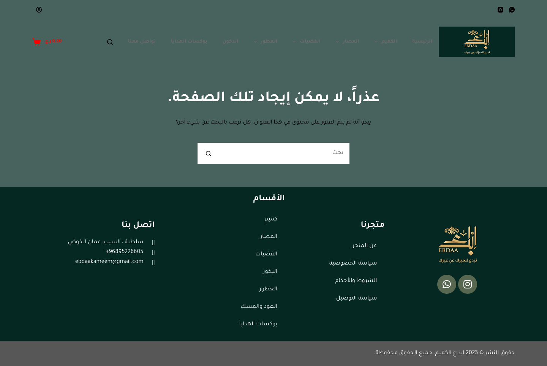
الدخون (231, 41)
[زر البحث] (208, 153)
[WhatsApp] (512, 10)
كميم (271, 220)
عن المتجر (365, 246)
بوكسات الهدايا (189, 41)
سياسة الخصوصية (353, 264)
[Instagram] (500, 10)
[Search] (110, 42)
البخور (270, 272)
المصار (346, 41)
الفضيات (304, 41)
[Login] (39, 10)
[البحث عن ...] (283, 153)
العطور (264, 41)
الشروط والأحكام (356, 281)
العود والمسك (258, 307)
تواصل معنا (142, 41)
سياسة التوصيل (356, 299)
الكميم (384, 41)
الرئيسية (422, 41)
